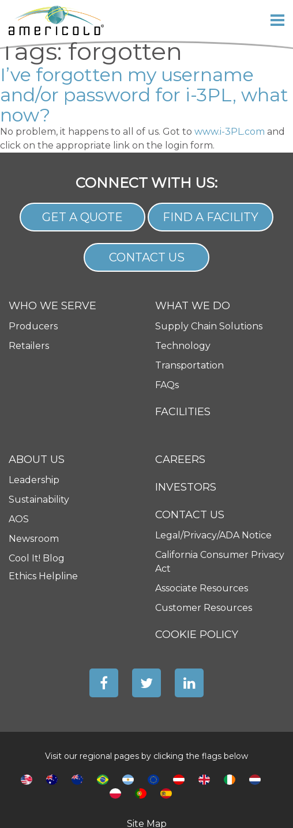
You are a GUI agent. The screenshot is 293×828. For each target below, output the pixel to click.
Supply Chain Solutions (208, 326)
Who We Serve (52, 306)
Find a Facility (210, 217)
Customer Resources (203, 607)
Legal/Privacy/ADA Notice (213, 535)
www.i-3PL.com (229, 131)
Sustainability (39, 499)
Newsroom (34, 538)
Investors (185, 487)
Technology (183, 345)
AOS (19, 519)
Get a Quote (82, 217)
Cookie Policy (196, 634)
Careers (180, 459)
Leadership (34, 479)
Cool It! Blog (37, 558)
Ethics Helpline (43, 576)
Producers (33, 326)
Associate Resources (201, 588)
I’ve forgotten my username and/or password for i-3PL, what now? (144, 94)
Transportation (189, 365)
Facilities (183, 411)
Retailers (29, 345)
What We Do (192, 306)
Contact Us (147, 257)
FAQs (167, 384)
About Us (37, 459)
